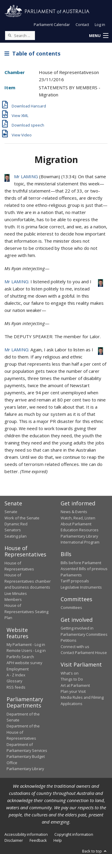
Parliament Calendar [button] (52, 24)
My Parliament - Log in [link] (26, 644)
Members (13, 599)
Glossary (14, 681)
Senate (10, 511)
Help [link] (57, 840)
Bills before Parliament (81, 562)
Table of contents (32, 53)
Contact (82, 24)
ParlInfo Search (20, 656)
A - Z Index (16, 675)
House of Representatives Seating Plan (26, 611)
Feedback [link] (38, 840)
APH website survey (24, 662)
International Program (80, 542)
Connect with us (75, 646)
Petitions (68, 640)
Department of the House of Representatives (23, 732)
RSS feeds (16, 687)
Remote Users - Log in (26, 650)
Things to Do (72, 679)
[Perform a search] (9, 35)
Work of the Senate (21, 518)
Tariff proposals (75, 581)
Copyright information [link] (73, 834)
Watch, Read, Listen (78, 518)
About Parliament (76, 524)
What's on (70, 673)
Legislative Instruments (81, 587)
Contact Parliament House (84, 652)
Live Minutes (15, 593)
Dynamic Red (15, 524)
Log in (100, 24)
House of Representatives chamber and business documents (27, 581)
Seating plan (15, 536)
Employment (18, 669)
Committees (71, 607)
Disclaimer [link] (13, 840)
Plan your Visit (73, 691)
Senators (12, 530)
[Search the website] (20, 35)
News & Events (74, 511)
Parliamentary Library (79, 536)
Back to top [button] (95, 851)
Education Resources (80, 530)
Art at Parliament (75, 685)
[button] (98, 36)
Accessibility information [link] (26, 834)
